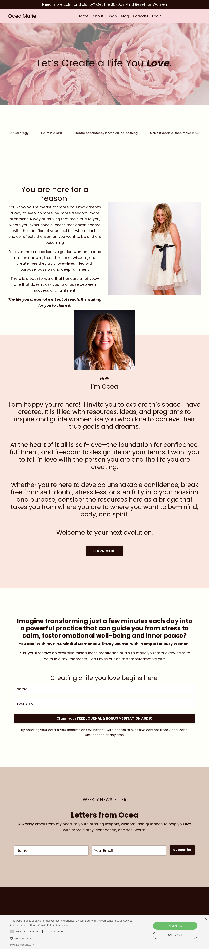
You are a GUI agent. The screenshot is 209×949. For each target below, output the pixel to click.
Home (83, 16)
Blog (125, 16)
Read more (62, 925)
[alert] (104, 932)
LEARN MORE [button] (105, 550)
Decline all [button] (175, 935)
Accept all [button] (175, 925)
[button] (71, 938)
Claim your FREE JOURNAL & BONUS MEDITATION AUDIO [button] (104, 718)
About (97, 16)
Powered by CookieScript (22, 944)
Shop (112, 16)
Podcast (140, 16)
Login (157, 16)
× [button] (205, 919)
